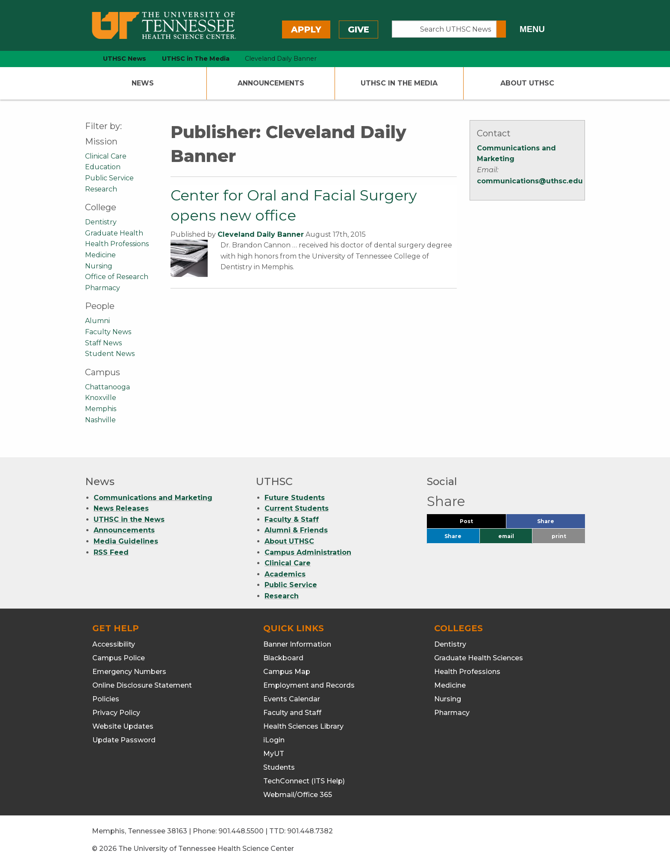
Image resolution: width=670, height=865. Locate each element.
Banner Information (297, 644)
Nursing (98, 266)
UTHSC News (124, 58)
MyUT (273, 754)
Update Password (124, 740)
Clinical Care (105, 156)
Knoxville (100, 398)
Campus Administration (307, 552)
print (559, 536)
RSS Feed (111, 552)
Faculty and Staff (292, 713)
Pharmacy (102, 288)
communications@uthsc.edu (530, 181)
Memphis (100, 409)
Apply (306, 29)
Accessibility (113, 644)
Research (101, 189)
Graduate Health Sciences (478, 658)
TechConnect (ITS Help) (304, 781)
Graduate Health (114, 233)
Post (477, 523)
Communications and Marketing (153, 498)
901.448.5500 (241, 831)
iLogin (274, 740)
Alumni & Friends (296, 530)
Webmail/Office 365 (297, 795)
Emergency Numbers (129, 672)
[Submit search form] (501, 29)
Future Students (294, 498)
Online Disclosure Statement (142, 685)
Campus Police (118, 658)
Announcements (271, 83)
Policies (105, 699)
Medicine (100, 255)
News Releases (121, 508)
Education (102, 167)
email (506, 536)
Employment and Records (309, 685)
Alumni (97, 321)
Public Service (109, 178)
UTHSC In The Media (399, 83)
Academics (285, 574)
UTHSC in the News (129, 519)
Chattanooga (107, 387)
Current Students (296, 508)
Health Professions (117, 244)
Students (279, 767)
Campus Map (286, 672)
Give (358, 29)
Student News (110, 354)
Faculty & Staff (291, 519)
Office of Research (116, 277)
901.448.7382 (310, 831)
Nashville (100, 420)
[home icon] (83, 59)
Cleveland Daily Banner (260, 234)
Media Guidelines (126, 541)
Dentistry (101, 222)
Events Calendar (291, 699)
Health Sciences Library (303, 726)
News (143, 83)
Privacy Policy (116, 713)
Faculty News (108, 332)
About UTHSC (527, 83)
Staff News (103, 343)
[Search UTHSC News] (444, 29)
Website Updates (122, 726)
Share (559, 523)
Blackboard (283, 658)
